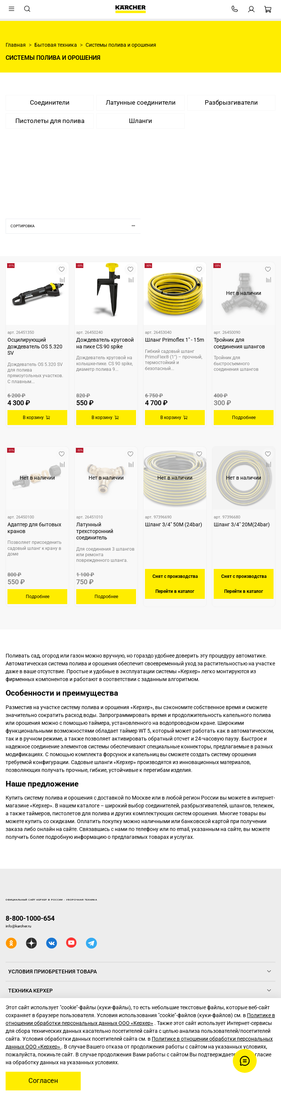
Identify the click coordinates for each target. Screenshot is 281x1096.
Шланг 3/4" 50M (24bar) (173, 524)
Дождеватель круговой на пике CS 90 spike (105, 343)
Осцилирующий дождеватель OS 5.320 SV (34, 346)
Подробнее (244, 417)
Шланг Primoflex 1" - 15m (174, 340)
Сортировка (75, 226)
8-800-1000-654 (30, 918)
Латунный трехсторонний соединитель (94, 531)
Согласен (43, 1080)
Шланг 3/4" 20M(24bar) (242, 524)
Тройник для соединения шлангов (239, 343)
